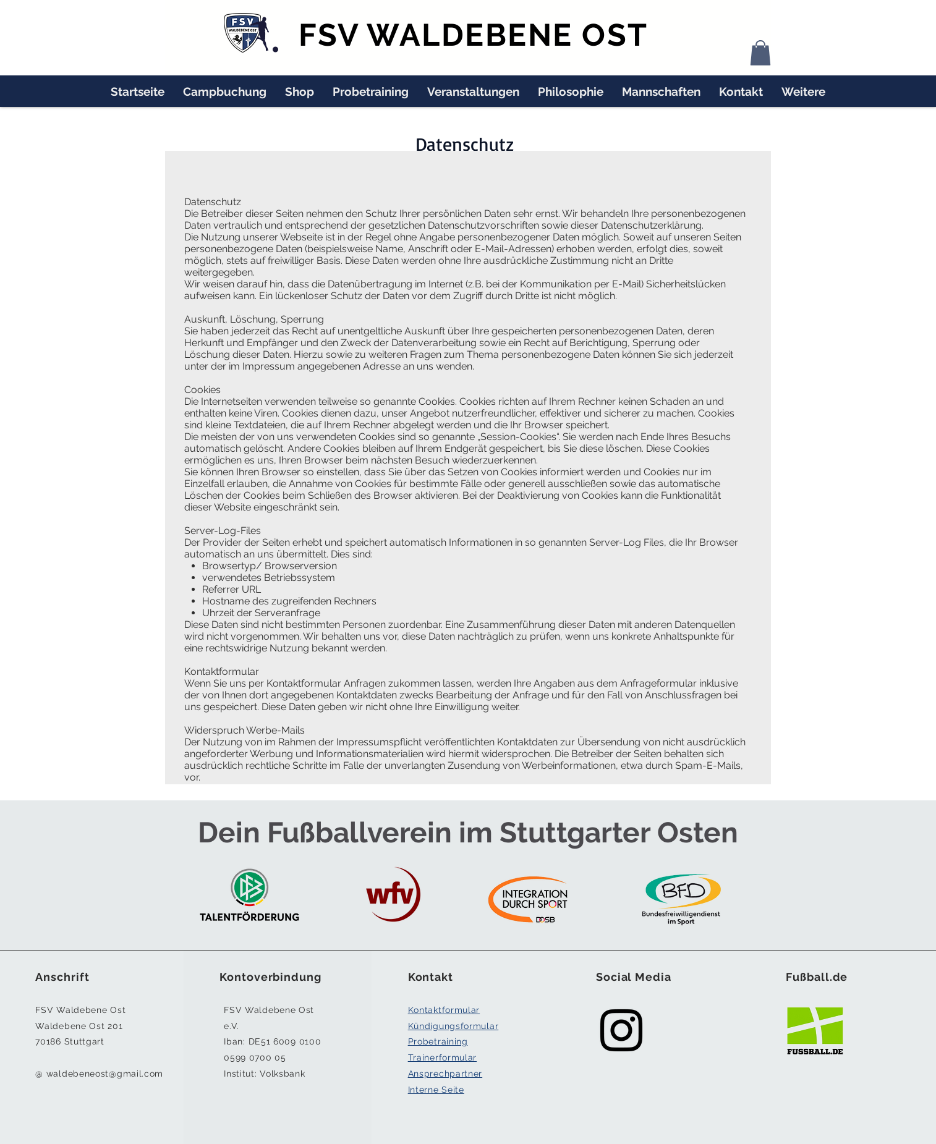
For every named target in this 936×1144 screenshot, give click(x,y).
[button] (760, 53)
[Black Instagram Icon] (621, 1030)
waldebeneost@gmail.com (104, 1073)
